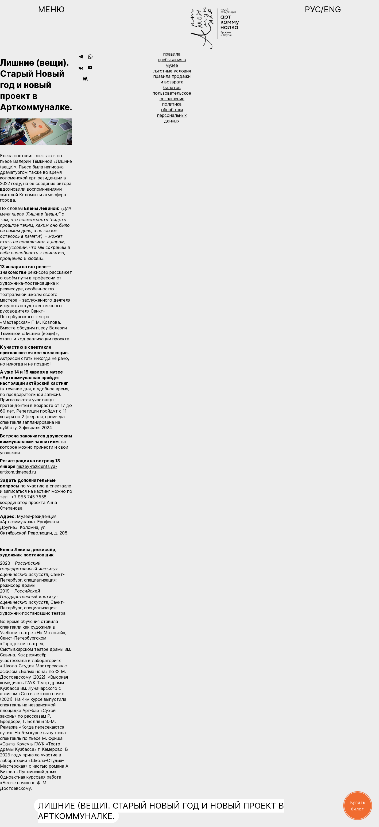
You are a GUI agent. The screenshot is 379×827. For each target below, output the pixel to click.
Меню (51, 9)
